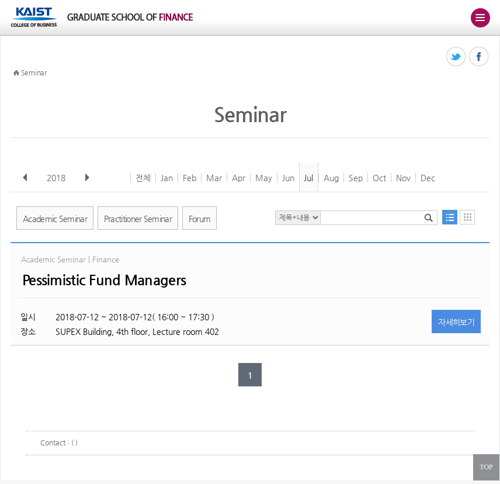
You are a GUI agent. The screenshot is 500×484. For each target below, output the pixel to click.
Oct (379, 177)
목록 (449, 217)
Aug (331, 177)
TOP (486, 467)
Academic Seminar (55, 218)
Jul (308, 177)
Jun (288, 177)
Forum (200, 218)
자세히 (456, 322)
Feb (189, 177)
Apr (238, 177)
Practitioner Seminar (138, 218)
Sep (356, 177)
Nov (403, 177)
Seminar (34, 72)
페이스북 (479, 57)
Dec (428, 177)
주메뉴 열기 (480, 17)
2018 (57, 177)
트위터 (456, 57)
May (263, 177)
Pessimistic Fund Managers (104, 280)
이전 (25, 177)
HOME (16, 73)
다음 (87, 177)
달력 (467, 217)
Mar (214, 177)
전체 (143, 177)
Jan (167, 177)
